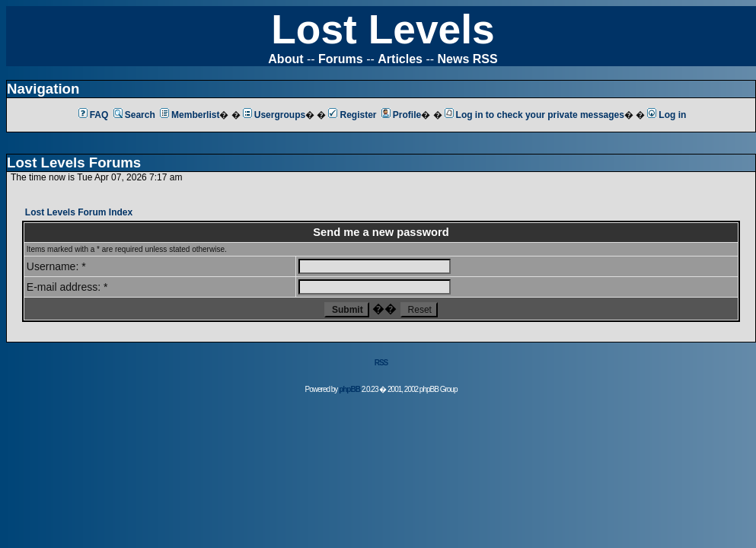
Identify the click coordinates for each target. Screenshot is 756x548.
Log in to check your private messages (534, 115)
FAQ (93, 115)
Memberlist (189, 115)
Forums (340, 59)
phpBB (349, 389)
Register (352, 115)
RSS (381, 362)
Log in (666, 115)
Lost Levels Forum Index (78, 212)
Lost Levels (382, 29)
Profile (401, 115)
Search (134, 115)
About (285, 59)
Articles (400, 59)
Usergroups (274, 115)
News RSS (468, 59)
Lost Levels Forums (74, 162)
